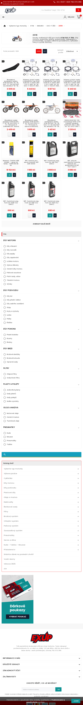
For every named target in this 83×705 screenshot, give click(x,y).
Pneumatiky (11, 440)
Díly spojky (11, 254)
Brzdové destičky (13, 354)
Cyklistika (8, 478)
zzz (5, 568)
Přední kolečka (12, 335)
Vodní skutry (9, 559)
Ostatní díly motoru (14, 269)
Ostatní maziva (13, 417)
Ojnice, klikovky (13, 265)
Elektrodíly (8, 502)
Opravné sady (12, 362)
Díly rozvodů (11, 250)
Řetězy (9, 342)
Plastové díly (9, 492)
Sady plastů (11, 394)
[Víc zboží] (58, 10)
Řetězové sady (10, 507)
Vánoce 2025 (10, 564)
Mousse (10, 437)
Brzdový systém (11, 516)
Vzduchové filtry (13, 378)
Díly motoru (9, 483)
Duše (9, 433)
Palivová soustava (14, 273)
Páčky (9, 319)
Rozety (9, 338)
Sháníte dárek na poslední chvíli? (19, 554)
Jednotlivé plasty (13, 390)
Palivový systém (11, 526)
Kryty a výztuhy (13, 311)
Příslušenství (9, 549)
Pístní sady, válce (13, 276)
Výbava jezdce (10, 473)
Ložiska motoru (13, 261)
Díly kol (9, 296)
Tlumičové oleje (13, 421)
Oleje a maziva (10, 497)
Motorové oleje (12, 413)
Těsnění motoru (13, 280)
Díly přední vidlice (14, 300)
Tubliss (9, 444)
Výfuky (9, 284)
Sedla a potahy (13, 401)
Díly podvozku (10, 488)
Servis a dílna (10, 540)
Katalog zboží (8, 463)
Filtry (6, 511)
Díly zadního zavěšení (15, 304)
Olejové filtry (12, 374)
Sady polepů (11, 397)
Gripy (9, 307)
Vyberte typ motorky (13, 469)
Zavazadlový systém (13, 530)
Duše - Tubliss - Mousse (14, 545)
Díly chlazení (12, 246)
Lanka (9, 315)
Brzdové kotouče (13, 358)
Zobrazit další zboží (41, 224)
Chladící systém (11, 521)
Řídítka (9, 322)
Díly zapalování (13, 257)
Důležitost (72, 51)
